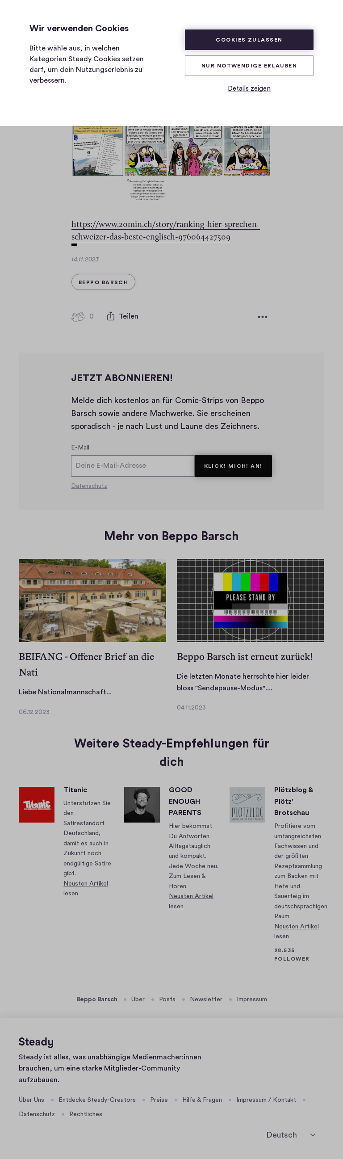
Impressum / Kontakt (266, 1099)
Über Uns (31, 1099)
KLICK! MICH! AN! (233, 466)
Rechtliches (85, 1114)
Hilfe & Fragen (202, 1099)
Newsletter (206, 999)
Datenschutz (89, 486)
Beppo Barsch (96, 999)
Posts (167, 999)
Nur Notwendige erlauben (249, 65)
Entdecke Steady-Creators (97, 1099)
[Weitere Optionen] (263, 317)
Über (138, 999)
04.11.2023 (191, 708)
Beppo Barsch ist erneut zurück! (245, 656)
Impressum (252, 999)
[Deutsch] (290, 1134)
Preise (159, 1099)
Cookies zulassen (249, 39)
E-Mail (80, 448)
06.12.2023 (34, 712)
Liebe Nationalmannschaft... (65, 692)
